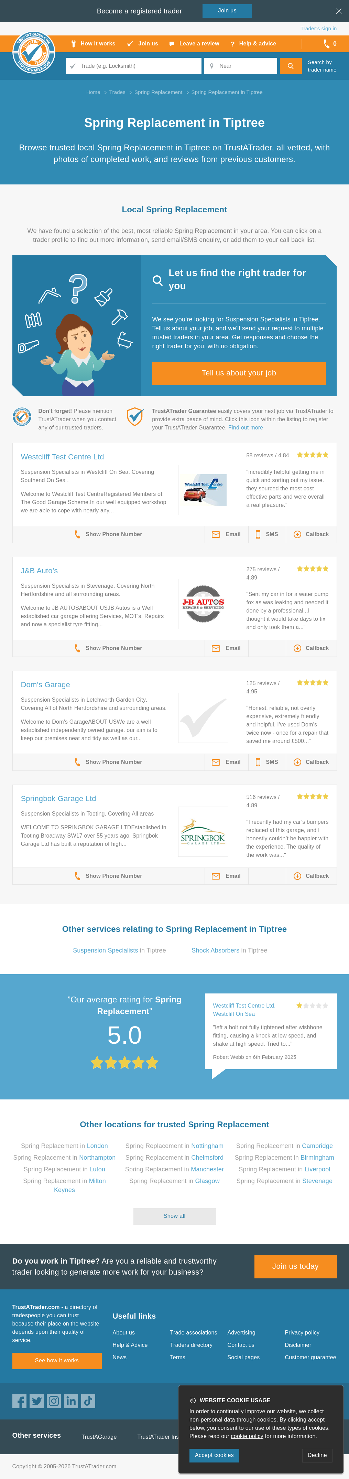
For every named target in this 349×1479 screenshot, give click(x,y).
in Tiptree (119, 950)
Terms (178, 1357)
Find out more (245, 427)
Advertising (241, 1333)
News (120, 1357)
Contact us (241, 1345)
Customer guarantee (310, 1357)
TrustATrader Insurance (167, 1437)
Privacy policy (302, 1333)
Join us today (295, 1266)
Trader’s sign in (319, 28)
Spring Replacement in (64, 1145)
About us (124, 1333)
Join (227, 10)
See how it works (57, 1360)
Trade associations (193, 1333)
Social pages (244, 1357)
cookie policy (247, 1436)
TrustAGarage (99, 1437)
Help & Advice (130, 1345)
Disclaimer (298, 1345)
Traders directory (191, 1345)
